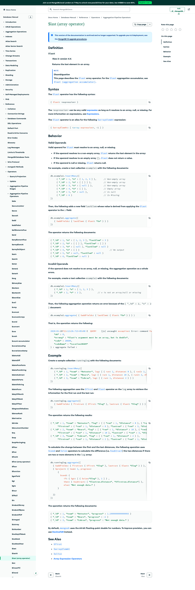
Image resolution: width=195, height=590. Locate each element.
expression (92, 110)
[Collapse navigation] (36, 573)
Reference (83, 17)
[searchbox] (89, 9)
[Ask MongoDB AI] (177, 9)
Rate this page (167, 24)
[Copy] (149, 102)
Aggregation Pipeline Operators (117, 17)
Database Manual (68, 17)
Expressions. (93, 113)
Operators (95, 17)
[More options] (150, 24)
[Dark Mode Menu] (189, 9)
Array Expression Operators (68, 558)
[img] (162, 29)
